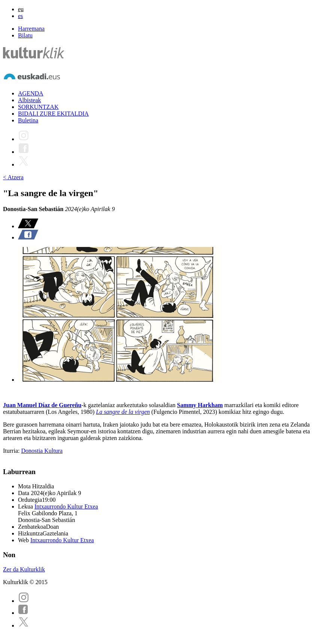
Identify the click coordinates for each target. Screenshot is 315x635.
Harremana (31, 28)
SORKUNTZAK (38, 107)
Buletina (28, 120)
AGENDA (30, 93)
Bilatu (25, 35)
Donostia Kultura (42, 451)
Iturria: (12, 451)
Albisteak (29, 100)
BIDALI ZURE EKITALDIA (53, 113)
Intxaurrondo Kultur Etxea (66, 506)
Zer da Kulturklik (24, 569)
